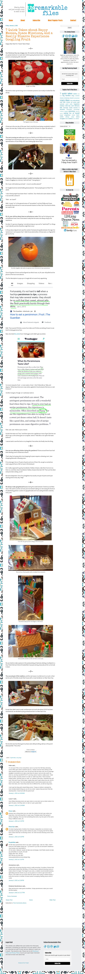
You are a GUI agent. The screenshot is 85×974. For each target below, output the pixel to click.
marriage (65, 107)
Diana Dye (12, 826)
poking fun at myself (71, 113)
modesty (62, 111)
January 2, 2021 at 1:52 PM (16, 859)
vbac (74, 118)
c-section (77, 95)
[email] (69, 79)
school (73, 115)
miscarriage (76, 109)
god (78, 102)
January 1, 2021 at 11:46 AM (17, 805)
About (23, 20)
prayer (61, 115)
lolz (61, 107)
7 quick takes (13, 757)
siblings (67, 116)
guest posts (69, 104)
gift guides (74, 102)
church (72, 98)
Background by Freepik (23, 962)
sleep (72, 116)
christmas (66, 98)
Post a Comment (12, 896)
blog (73, 95)
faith (64, 102)
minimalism (69, 109)
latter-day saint (69, 106)
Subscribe (36, 20)
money (66, 111)
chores (62, 98)
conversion (76, 98)
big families (66, 95)
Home (11, 20)
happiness (76, 104)
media (70, 107)
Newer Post (9, 900)
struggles (62, 118)
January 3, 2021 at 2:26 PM (16, 880)
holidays (62, 106)
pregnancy (67, 115)
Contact (73, 20)
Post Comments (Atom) (19, 903)
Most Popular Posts (55, 20)
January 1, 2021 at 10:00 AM (17, 793)
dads (71, 100)
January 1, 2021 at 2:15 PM (16, 821)
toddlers (70, 118)
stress (77, 116)
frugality (68, 102)
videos (77, 118)
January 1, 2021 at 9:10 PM (16, 836)
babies (75, 93)
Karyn (10, 811)
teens (66, 118)
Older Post (52, 900)
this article (17, 334)
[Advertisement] (31, 916)
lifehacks (77, 106)
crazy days (18, 757)
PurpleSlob (12, 842)
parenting (72, 111)
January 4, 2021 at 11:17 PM (17, 892)
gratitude (62, 104)
